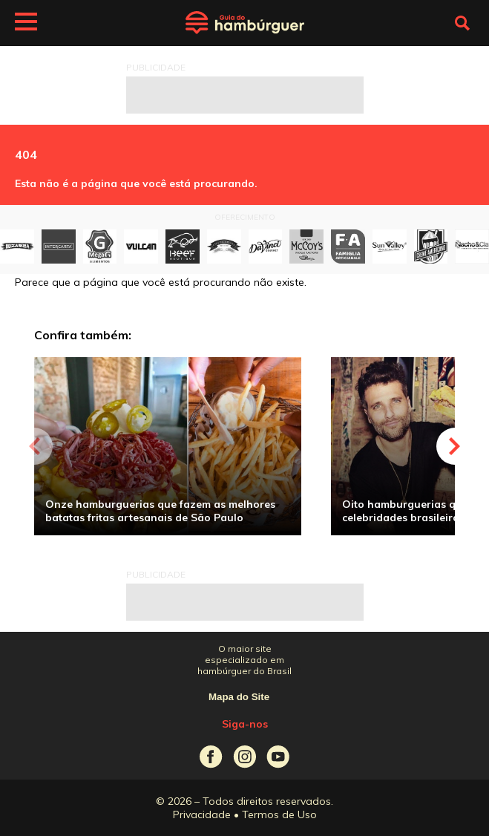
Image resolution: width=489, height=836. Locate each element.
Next (454, 446)
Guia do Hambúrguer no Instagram (244, 756)
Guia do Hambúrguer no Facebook (211, 756)
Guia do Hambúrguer (245, 23)
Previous (34, 446)
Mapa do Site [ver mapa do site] (239, 696)
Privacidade (202, 814)
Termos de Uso (279, 814)
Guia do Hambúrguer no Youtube (277, 756)
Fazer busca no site (462, 23)
